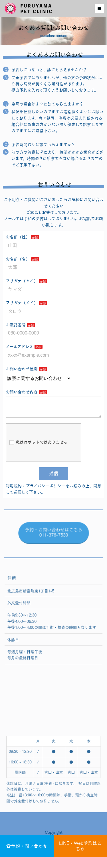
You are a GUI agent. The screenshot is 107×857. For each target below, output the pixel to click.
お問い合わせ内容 (22, 392)
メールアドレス (19, 347)
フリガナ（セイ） (22, 281)
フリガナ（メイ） (22, 303)
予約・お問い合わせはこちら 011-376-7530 (53, 537)
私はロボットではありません (38, 447)
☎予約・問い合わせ (26, 846)
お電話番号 (16, 325)
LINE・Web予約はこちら (80, 846)
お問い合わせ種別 (22, 369)
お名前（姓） (18, 237)
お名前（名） (18, 259)
